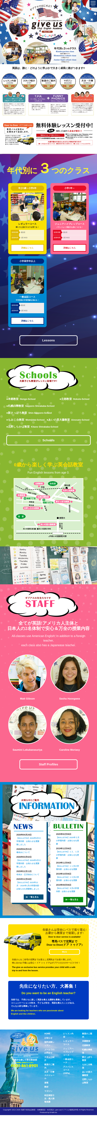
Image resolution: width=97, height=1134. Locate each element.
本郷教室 (86, 1060)
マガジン (48, 1110)
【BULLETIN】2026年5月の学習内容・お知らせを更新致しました (28, 853)
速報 (46, 1101)
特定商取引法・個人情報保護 (49, 1117)
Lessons (48, 341)
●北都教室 (73, 400)
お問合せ (90, 346)
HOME (47, 1052)
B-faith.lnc (53, 1131)
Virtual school (90, 788)
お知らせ (48, 1057)
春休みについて (23, 865)
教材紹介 (90, 641)
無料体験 (90, 494)
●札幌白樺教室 (32, 407)
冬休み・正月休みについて (27, 887)
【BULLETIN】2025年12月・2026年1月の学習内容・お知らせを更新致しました (28, 898)
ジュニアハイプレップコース (68, 1070)
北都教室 (86, 1064)
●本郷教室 (22, 400)
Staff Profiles (48, 776)
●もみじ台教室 (27, 421)
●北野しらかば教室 (34, 435)
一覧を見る (37, 912)
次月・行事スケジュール (49, 1094)
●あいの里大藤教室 (30, 428)
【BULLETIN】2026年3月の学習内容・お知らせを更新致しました (28, 876)
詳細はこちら (27, 248)
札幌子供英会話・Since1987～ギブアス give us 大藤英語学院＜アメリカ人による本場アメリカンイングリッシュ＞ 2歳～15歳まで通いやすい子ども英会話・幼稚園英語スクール (48, 37)
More (64, 971)
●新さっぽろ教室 (31, 414)
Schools (48, 450)
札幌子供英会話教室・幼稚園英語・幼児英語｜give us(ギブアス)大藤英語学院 (49, 1129)
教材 (46, 1106)
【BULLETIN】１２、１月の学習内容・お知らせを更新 (67, 867)
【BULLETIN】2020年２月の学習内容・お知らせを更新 (67, 853)
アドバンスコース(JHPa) (68, 1089)
